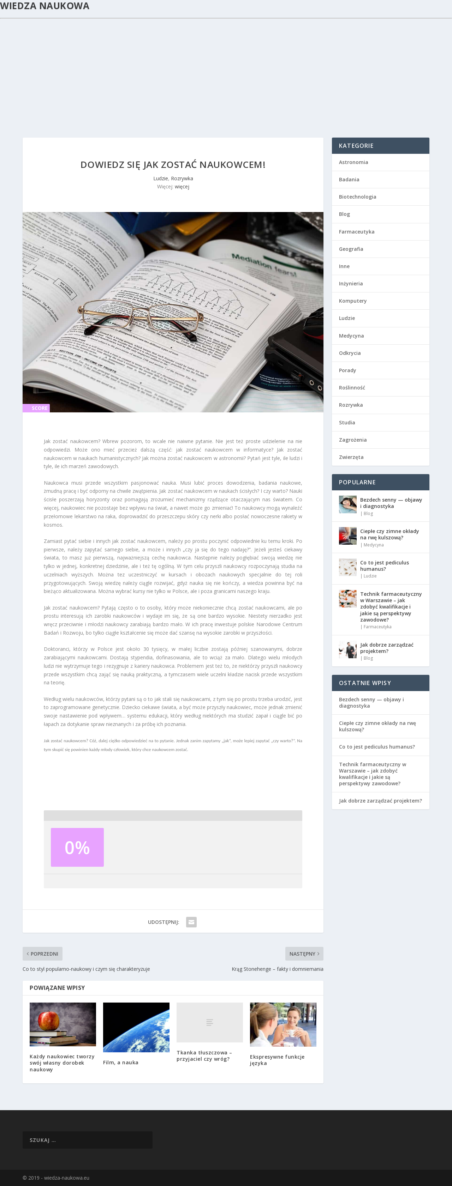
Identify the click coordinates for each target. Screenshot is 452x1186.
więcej (182, 186)
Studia (347, 422)
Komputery (353, 300)
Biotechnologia (357, 196)
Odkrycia (350, 353)
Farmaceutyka (357, 231)
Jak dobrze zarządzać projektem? (387, 647)
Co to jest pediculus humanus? (384, 565)
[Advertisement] (226, 71)
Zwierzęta (351, 457)
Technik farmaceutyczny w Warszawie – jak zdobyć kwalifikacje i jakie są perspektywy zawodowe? (391, 607)
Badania (349, 179)
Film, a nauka (121, 1062)
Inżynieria (351, 283)
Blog (344, 214)
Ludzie (160, 178)
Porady (347, 370)
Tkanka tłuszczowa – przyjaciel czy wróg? (204, 1055)
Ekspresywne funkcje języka (277, 1059)
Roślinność (352, 387)
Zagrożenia (353, 439)
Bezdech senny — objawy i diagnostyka (391, 502)
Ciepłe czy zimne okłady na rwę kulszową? (389, 534)
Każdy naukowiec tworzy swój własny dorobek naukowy (62, 1062)
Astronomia (353, 162)
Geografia (351, 249)
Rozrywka (182, 178)
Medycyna (351, 335)
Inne (344, 266)
